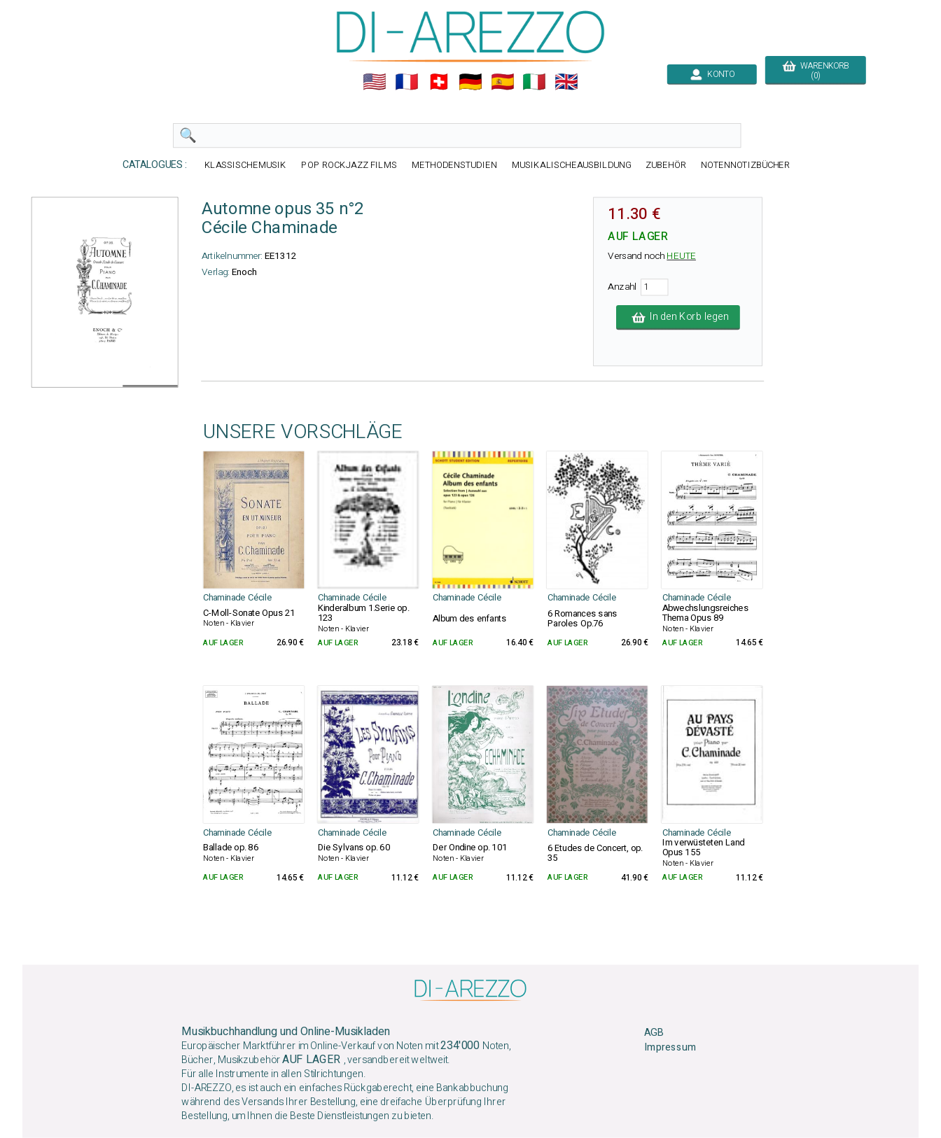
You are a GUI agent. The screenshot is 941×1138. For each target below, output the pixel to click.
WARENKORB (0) (815, 70)
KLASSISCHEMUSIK (245, 164)
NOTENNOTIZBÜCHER (745, 164)
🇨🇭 (439, 82)
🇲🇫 (407, 82)
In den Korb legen (678, 317)
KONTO (712, 74)
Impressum (670, 1047)
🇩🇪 (470, 82)
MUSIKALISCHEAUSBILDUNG (571, 164)
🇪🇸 (503, 82)
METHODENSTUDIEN (454, 164)
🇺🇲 (374, 82)
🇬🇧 (566, 82)
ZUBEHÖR (666, 164)
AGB (653, 1033)
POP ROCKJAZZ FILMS (349, 164)
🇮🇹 (534, 82)
